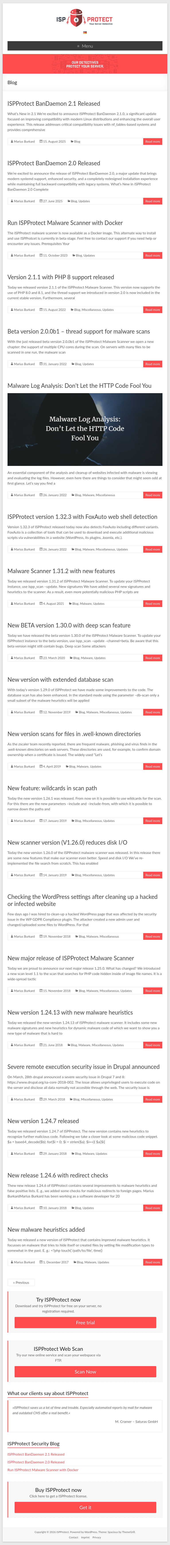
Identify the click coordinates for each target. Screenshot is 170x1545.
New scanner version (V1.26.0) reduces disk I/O (67, 842)
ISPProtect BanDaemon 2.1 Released (54, 103)
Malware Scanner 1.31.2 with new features (61, 570)
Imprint (85, 1537)
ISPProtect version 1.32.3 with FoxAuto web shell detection (82, 516)
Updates (84, 201)
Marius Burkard (24, 141)
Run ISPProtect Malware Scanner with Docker (65, 222)
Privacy (97, 1537)
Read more (152, 141)
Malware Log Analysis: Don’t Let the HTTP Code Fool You (79, 385)
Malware (88, 495)
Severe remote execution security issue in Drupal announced (84, 1066)
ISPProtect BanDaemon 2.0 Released (54, 163)
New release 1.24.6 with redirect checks (58, 1175)
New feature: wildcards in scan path (52, 788)
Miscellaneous (91, 309)
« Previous (21, 1282)
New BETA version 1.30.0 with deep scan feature (69, 625)
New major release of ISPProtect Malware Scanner (71, 958)
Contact (73, 1537)
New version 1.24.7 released (43, 1120)
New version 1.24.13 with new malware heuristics (70, 1012)
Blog (77, 141)
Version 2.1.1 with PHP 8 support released (61, 277)
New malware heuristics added (46, 1229)
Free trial (85, 1322)
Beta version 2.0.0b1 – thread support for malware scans (79, 331)
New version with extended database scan (60, 679)
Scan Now (85, 1372)
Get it (85, 1507)
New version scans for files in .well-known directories (74, 733)
